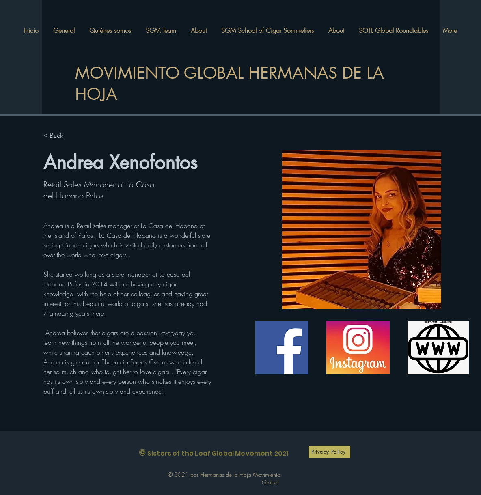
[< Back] (59, 136)
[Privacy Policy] (329, 452)
